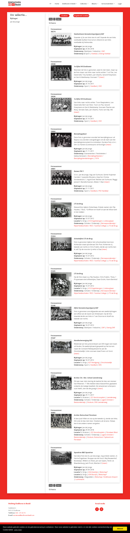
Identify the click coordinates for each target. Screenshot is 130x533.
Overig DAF (110, 327)
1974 (97, 158)
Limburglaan (109, 221)
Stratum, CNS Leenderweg (97, 402)
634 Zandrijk (93, 472)
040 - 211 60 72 (20, 513)
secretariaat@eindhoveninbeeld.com (23, 515)
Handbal (93, 86)
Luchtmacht (79, 479)
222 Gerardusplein (97, 432)
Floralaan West (112, 432)
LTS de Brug (113, 226)
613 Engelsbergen (95, 221)
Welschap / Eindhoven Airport (106, 477)
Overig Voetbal (104, 54)
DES (100, 365)
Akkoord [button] (120, 528)
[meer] (101, 77)
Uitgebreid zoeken (81, 15)
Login (120, 4)
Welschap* (104, 472)
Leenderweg (111, 397)
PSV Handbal (103, 191)
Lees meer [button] (18, 530)
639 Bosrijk (92, 474)
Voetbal (94, 54)
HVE (100, 86)
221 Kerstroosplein (97, 397)
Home (57, 4)
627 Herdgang (93, 362)
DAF (103, 51)
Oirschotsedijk (106, 362)
